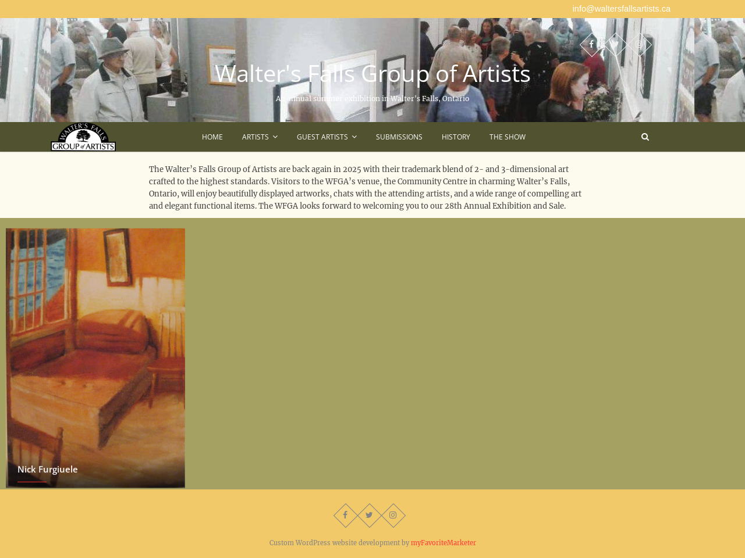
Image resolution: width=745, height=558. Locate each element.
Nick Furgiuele (47, 473)
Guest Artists (322, 137)
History (456, 137)
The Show (507, 137)
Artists (255, 137)
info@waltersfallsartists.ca (621, 8)
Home (212, 137)
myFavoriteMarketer (443, 543)
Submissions (399, 137)
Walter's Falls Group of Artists (373, 73)
